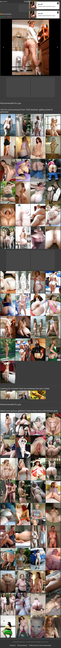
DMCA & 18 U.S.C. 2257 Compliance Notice (40, 645)
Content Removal (22, 645)
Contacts (13, 645)
